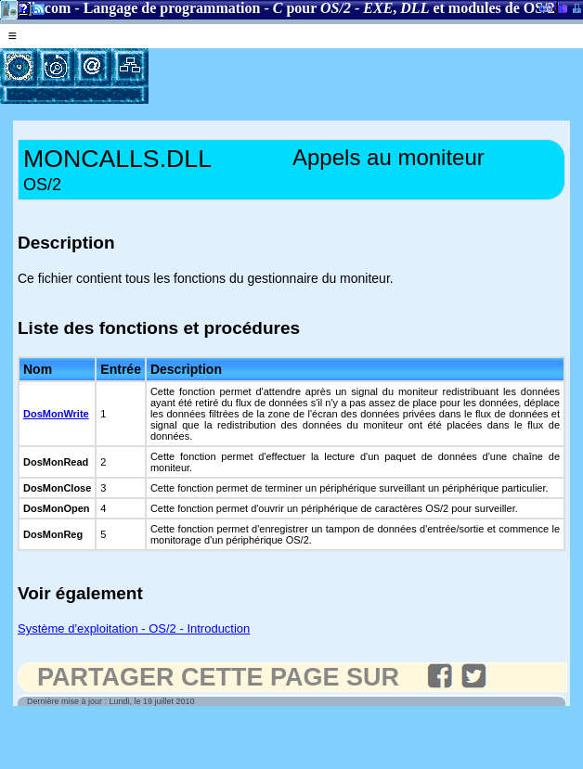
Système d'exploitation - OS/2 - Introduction (134, 628)
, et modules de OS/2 (458, 8)
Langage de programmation (172, 8)
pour (312, 8)
